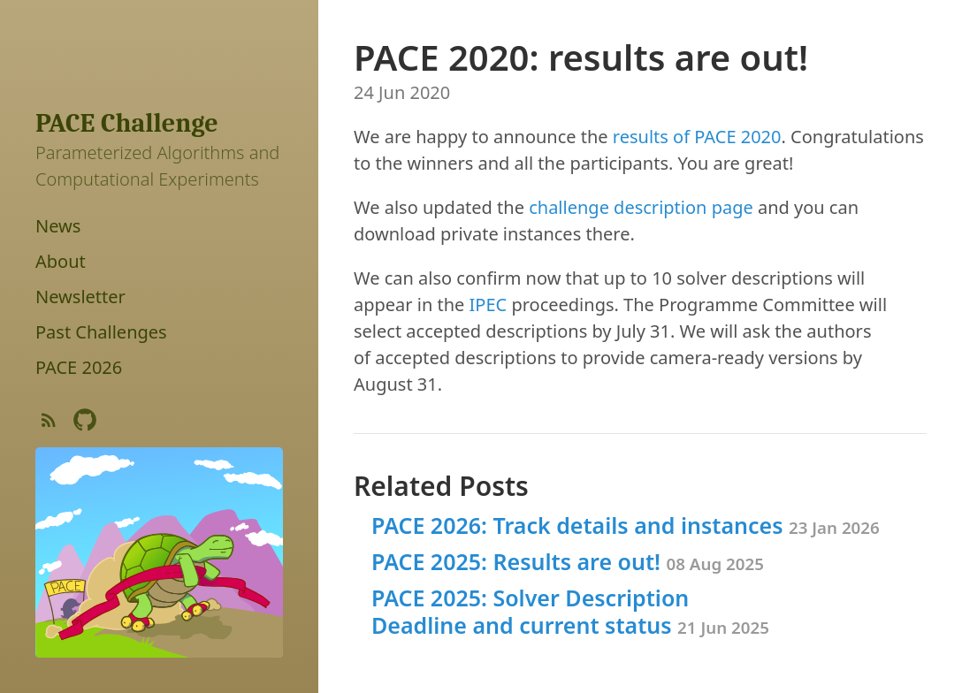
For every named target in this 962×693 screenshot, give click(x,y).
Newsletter (80, 296)
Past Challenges (101, 332)
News (57, 226)
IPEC (489, 304)
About (60, 261)
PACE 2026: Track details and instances (625, 525)
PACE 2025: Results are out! (567, 561)
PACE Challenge (126, 123)
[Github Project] (85, 423)
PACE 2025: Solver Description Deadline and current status (570, 611)
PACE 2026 (78, 367)
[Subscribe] (48, 423)
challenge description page (641, 207)
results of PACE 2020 (697, 136)
